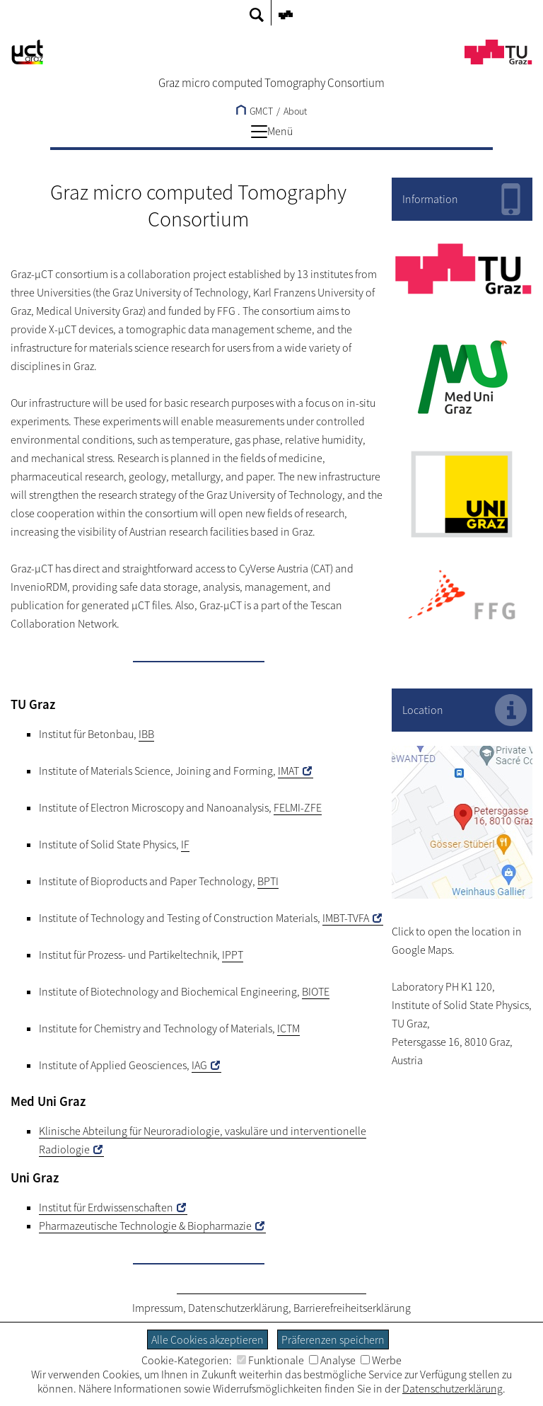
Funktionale (270, 1360)
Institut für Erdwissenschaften (106, 1207)
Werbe (381, 1360)
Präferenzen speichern (333, 1339)
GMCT (254, 111)
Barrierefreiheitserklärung (352, 1308)
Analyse (332, 1360)
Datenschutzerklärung (238, 1308)
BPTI (268, 881)
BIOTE (315, 991)
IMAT (288, 770)
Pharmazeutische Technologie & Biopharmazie (145, 1225)
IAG (199, 1065)
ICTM (288, 1028)
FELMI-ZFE (298, 807)
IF (185, 844)
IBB (146, 734)
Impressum (157, 1308)
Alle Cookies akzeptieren (207, 1339)
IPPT (232, 954)
